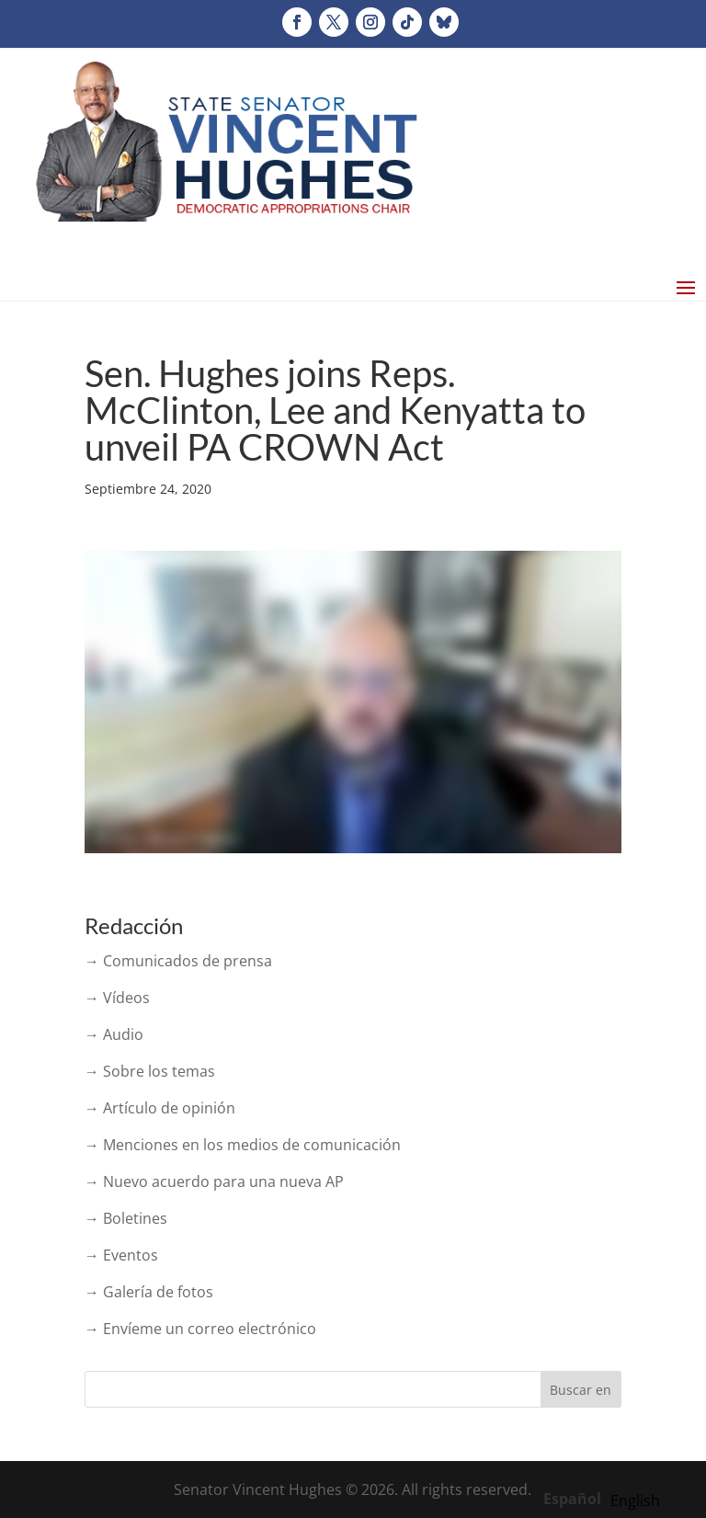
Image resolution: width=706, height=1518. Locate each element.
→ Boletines (126, 1218)
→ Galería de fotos (149, 1292)
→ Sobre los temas (150, 1071)
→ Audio (114, 1034)
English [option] (635, 1500)
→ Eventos (121, 1255)
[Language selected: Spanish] (606, 1497)
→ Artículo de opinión (160, 1108)
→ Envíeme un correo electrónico (200, 1328)
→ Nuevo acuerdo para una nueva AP (214, 1181)
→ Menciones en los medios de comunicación (243, 1145)
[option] (635, 1500)
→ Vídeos (117, 997)
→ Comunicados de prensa (178, 961)
